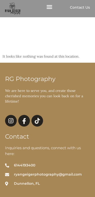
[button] (49, 7)
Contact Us (80, 7)
